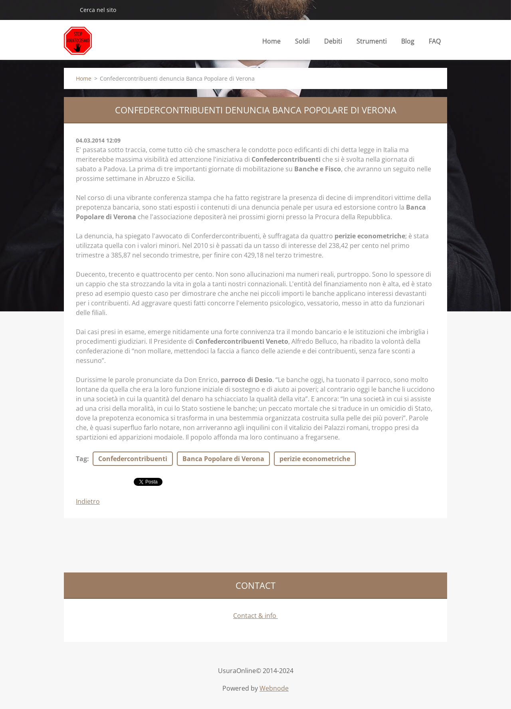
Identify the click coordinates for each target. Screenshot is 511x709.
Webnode (274, 688)
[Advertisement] (209, 544)
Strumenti (371, 43)
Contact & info (255, 615)
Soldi (302, 43)
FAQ (435, 41)
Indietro (88, 501)
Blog (408, 43)
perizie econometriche (314, 458)
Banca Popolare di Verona (223, 458)
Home (271, 41)
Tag (81, 458)
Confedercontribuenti (132, 458)
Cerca (68, 9)
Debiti (333, 43)
